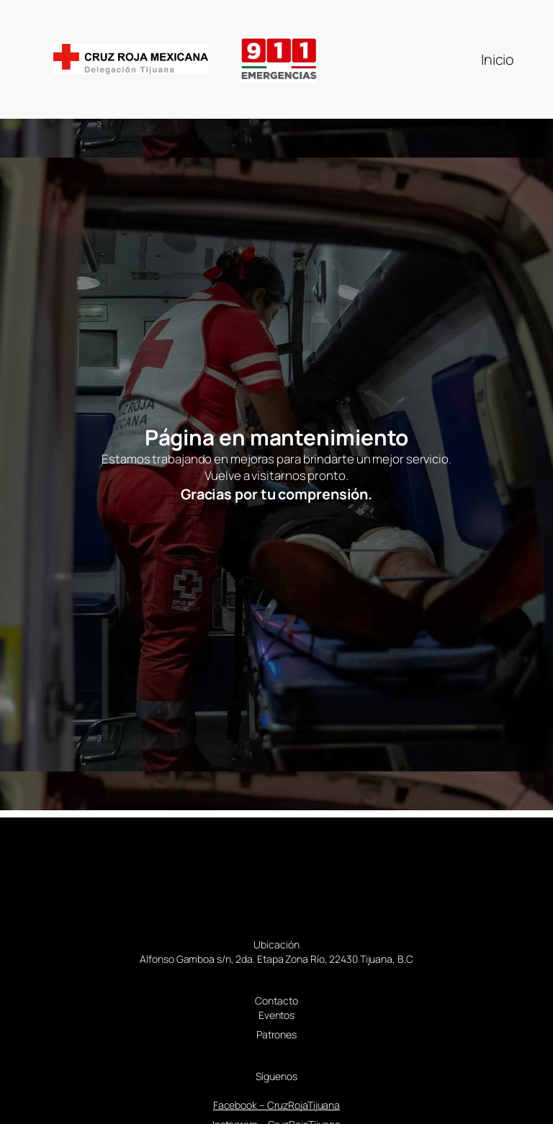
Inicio (497, 59)
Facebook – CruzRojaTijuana (276, 1105)
